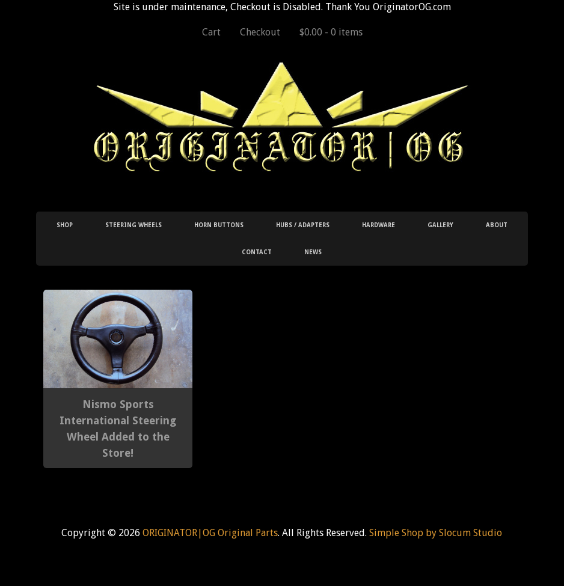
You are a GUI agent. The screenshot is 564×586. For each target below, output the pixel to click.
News (313, 252)
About (496, 225)
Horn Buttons (219, 225)
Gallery (440, 225)
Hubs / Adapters (303, 225)
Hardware (378, 225)
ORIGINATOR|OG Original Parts (210, 533)
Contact (257, 252)
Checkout (260, 32)
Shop (65, 225)
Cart (211, 32)
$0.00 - (331, 32)
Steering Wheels (133, 225)
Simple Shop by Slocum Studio (435, 533)
